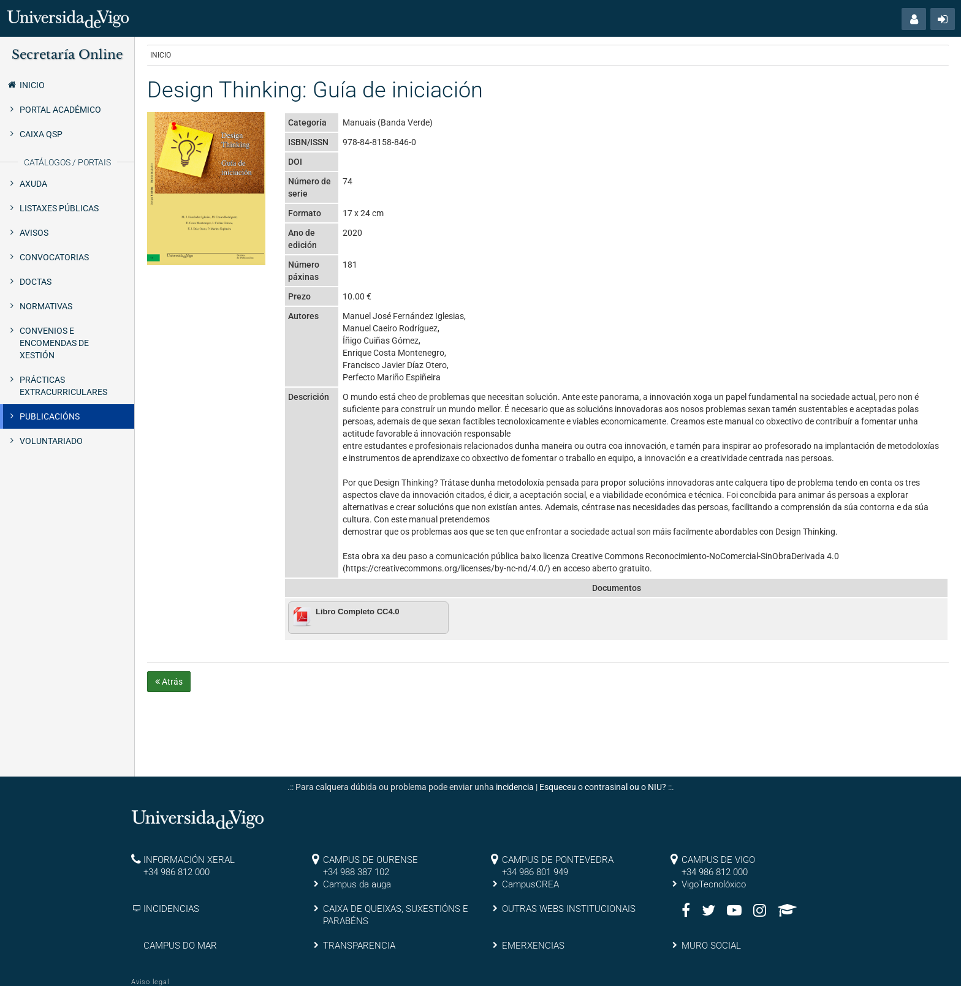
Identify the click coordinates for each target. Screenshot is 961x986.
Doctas (35, 282)
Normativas (46, 306)
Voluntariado (51, 441)
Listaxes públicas (59, 208)
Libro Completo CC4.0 (358, 611)
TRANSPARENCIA (359, 945)
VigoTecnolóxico (714, 884)
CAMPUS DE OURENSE (370, 859)
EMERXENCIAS (533, 945)
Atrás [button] (169, 682)
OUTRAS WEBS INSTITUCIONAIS (569, 908)
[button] (914, 19)
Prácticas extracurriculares (63, 386)
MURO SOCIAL (711, 945)
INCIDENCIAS (171, 908)
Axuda (33, 184)
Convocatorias (54, 257)
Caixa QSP (41, 134)
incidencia (515, 787)
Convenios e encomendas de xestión (54, 343)
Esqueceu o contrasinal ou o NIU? (602, 787)
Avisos (34, 233)
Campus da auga (357, 884)
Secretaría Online (67, 54)
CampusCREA (530, 884)
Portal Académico (60, 110)
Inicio (25, 84)
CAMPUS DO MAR (180, 945)
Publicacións (50, 416)
